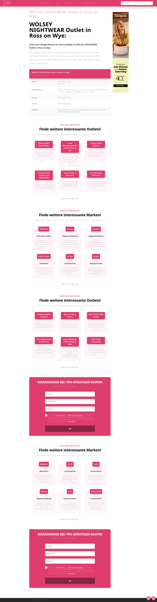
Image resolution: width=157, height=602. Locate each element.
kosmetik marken (44, 236)
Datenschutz (61, 415)
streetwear (43, 263)
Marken (57, 3)
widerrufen (71, 421)
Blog (77, 3)
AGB (121, 600)
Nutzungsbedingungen (75, 415)
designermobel (96, 263)
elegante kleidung (70, 236)
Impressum (96, 600)
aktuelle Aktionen (47, 3)
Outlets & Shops (68, 3)
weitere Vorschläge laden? (70, 199)
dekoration (43, 471)
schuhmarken (70, 263)
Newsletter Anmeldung (89, 3)
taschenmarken (69, 498)
